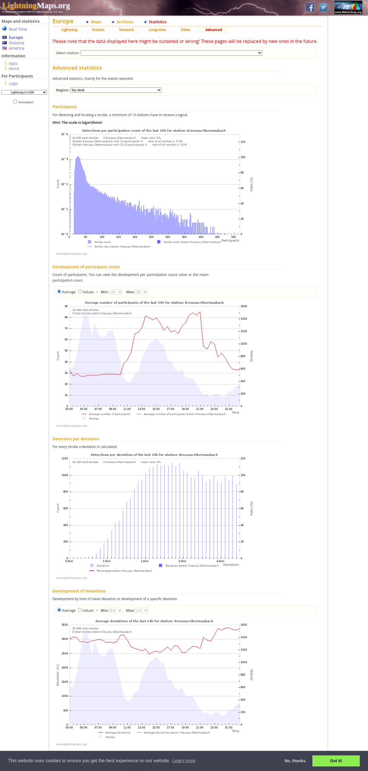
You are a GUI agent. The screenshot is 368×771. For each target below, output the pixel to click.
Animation (27, 102)
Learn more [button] (183, 760)
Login (13, 83)
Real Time (18, 29)
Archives (125, 21)
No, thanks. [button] (296, 761)
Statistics (158, 21)
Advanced (213, 29)
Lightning (69, 29)
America (16, 48)
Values (88, 291)
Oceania (16, 42)
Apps (13, 63)
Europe (16, 37)
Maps (96, 21)
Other (186, 29)
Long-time (157, 29)
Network (126, 29)
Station (98, 29)
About (14, 68)
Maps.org (36, 5)
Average (68, 291)
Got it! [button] (336, 761)
